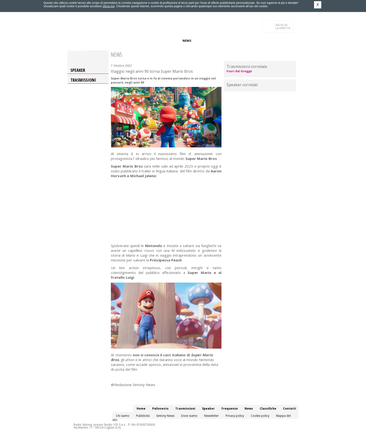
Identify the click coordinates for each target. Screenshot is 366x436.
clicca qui (108, 6)
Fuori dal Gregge (239, 71)
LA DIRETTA (283, 26)
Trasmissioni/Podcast (122, 41)
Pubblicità (143, 416)
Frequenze (170, 41)
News (187, 41)
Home (73, 41)
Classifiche (204, 41)
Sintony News (165, 416)
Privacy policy (235, 416)
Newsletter (211, 416)
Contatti (77, 50)
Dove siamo (189, 416)
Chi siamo (122, 416)
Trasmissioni (83, 80)
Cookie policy (260, 416)
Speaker (151, 41)
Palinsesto (91, 41)
